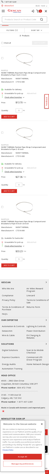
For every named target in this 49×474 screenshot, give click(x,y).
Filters (12, 30)
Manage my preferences (22, 464)
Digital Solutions (10, 350)
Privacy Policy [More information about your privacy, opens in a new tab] (8, 450)
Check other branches (13, 97)
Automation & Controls (13, 326)
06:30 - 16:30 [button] (40, 6)
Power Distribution (36, 331)
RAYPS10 (4, 145)
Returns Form (33, 307)
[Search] (24, 19)
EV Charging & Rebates (34, 336)
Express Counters (11, 357)
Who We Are (8, 288)
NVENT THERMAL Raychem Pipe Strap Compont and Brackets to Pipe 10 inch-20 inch (23, 222)
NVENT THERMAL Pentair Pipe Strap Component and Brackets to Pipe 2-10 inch (23, 148)
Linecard (31, 295)
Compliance (7, 295)
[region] (22, 446)
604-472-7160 (24, 387)
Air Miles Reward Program (35, 289)
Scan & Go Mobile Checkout (35, 351)
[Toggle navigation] (3, 11)
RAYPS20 (5, 219)
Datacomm (7, 331)
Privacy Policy (8, 300)
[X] (42, 424)
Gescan (24, 282)
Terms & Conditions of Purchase (13, 308)
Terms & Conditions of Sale (38, 301)
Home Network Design (38, 364)
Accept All (22, 457)
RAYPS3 (4, 70)
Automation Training (12, 368)
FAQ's (4, 314)
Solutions (24, 343)
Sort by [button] (35, 30)
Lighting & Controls (36, 326)
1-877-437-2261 (11, 2)
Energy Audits (9, 364)
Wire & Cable (8, 335)
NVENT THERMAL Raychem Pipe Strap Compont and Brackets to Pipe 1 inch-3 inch (23, 74)
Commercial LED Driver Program (34, 358)
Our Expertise (24, 320)
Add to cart (9, 117)
